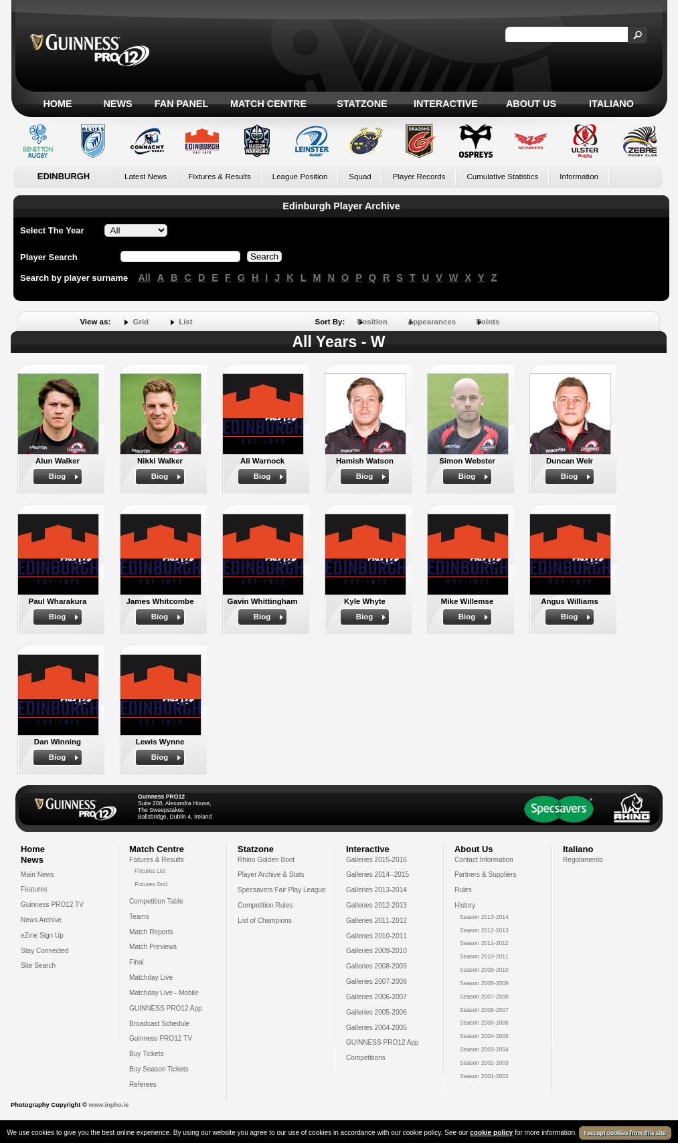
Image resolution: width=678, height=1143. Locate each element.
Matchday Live (151, 977)
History (464, 905)
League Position (300, 177)
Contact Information (483, 859)
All (144, 277)
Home (57, 103)
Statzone (362, 103)
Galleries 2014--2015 (377, 874)
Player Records (419, 177)
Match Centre (268, 103)
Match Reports (151, 932)
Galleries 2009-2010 (376, 950)
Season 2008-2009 (484, 983)
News (117, 103)
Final (136, 962)
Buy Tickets (146, 1053)
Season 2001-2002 (484, 1076)
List (185, 322)
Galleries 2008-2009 (376, 966)
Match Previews (153, 946)
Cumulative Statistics (502, 177)
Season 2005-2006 (484, 1022)
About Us (531, 103)
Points (487, 322)
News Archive (41, 920)
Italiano (611, 103)
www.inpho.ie (108, 1105)
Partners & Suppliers (485, 874)
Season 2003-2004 (484, 1049)
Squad (360, 177)
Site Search (38, 965)
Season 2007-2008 (484, 996)
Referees (143, 1084)
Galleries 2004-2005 (376, 1027)
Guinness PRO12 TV (52, 904)
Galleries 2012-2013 (376, 905)
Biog (57, 476)
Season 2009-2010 (484, 969)
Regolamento (583, 859)
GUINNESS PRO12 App (165, 1008)
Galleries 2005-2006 (376, 1012)
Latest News (145, 177)
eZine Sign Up (42, 935)
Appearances (432, 322)
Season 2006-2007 (484, 1010)
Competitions (366, 1057)
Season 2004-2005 (484, 1036)
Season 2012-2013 (484, 930)
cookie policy (491, 1133)
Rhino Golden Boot (266, 859)
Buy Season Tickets (159, 1069)
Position (372, 322)
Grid (141, 322)
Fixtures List (150, 870)
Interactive (446, 103)
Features (34, 889)
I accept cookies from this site (625, 1133)
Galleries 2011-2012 (376, 920)
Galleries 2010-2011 (376, 936)
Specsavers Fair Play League (282, 890)
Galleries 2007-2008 (376, 981)
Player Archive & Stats (271, 874)
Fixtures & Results (219, 177)
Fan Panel (181, 103)
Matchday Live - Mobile (164, 993)
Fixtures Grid (151, 884)
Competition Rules (265, 905)
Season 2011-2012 (484, 943)
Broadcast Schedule (159, 1023)
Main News (37, 874)
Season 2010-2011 (484, 956)
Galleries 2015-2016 (376, 859)
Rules (463, 890)
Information (579, 177)
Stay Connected (45, 950)
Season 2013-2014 (484, 917)
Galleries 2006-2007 (376, 997)
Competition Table (156, 901)
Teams (139, 916)
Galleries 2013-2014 (376, 890)
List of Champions (265, 920)
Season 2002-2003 (484, 1062)
